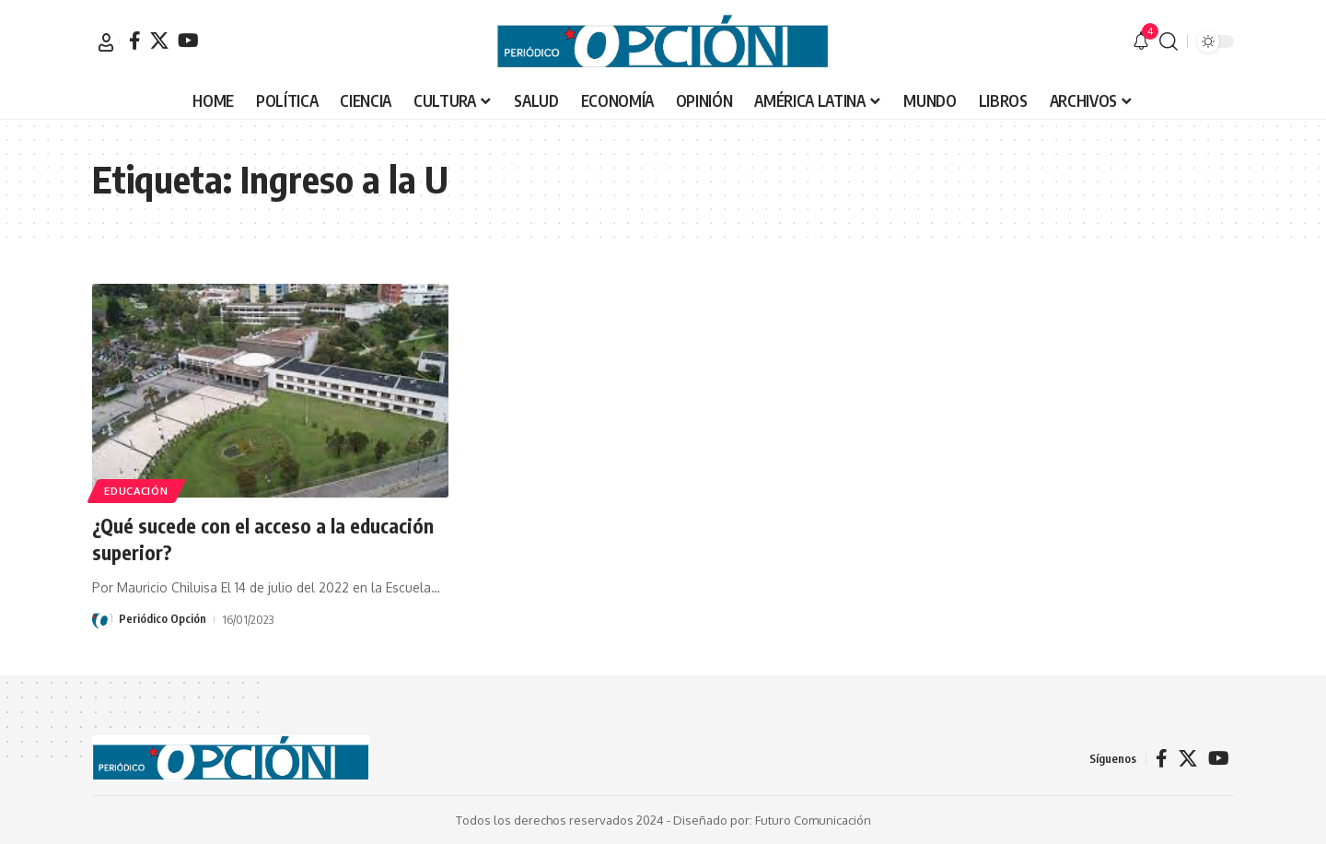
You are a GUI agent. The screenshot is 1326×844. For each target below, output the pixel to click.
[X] (159, 40)
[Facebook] (134, 40)
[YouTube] (188, 40)
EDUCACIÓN (138, 490)
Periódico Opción (162, 619)
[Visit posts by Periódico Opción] (102, 619)
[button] (106, 42)
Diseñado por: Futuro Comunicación (772, 820)
